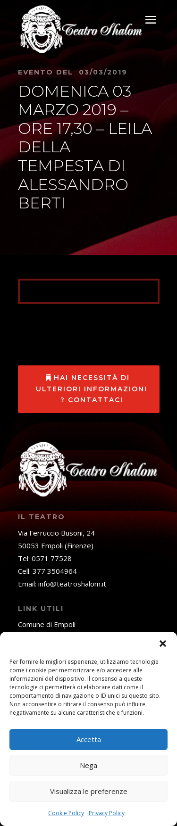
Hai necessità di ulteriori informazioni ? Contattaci (91, 389)
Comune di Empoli (47, 624)
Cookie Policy (66, 813)
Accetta (88, 739)
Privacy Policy (107, 813)
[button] (163, 643)
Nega (88, 765)
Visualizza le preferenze (88, 791)
